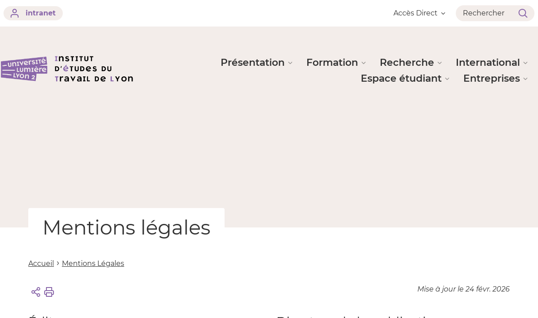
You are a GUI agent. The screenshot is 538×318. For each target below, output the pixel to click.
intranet (33, 13)
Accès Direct (419, 13)
